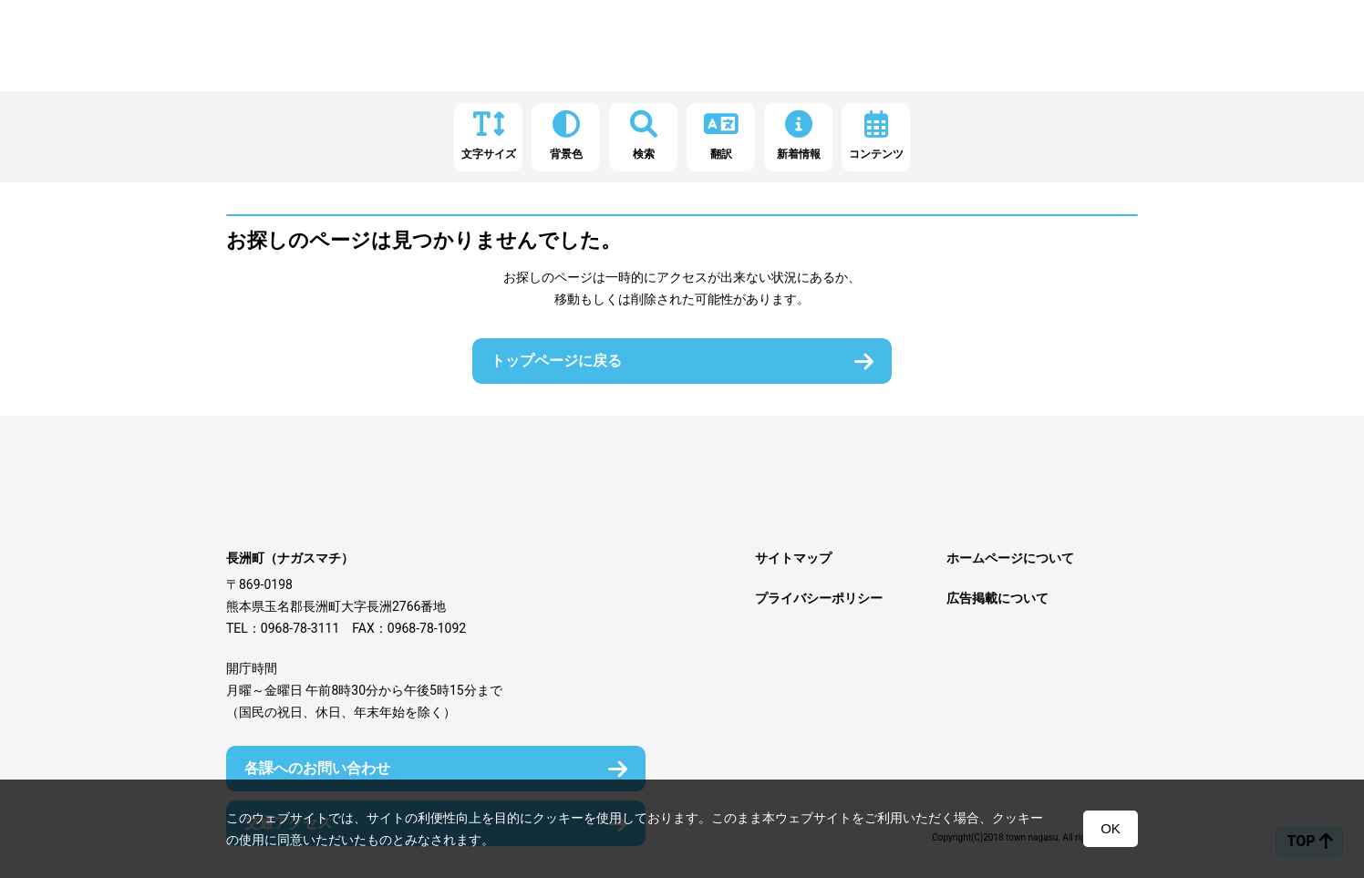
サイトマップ (793, 558)
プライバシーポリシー (819, 598)
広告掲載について (997, 598)
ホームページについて (1010, 558)
